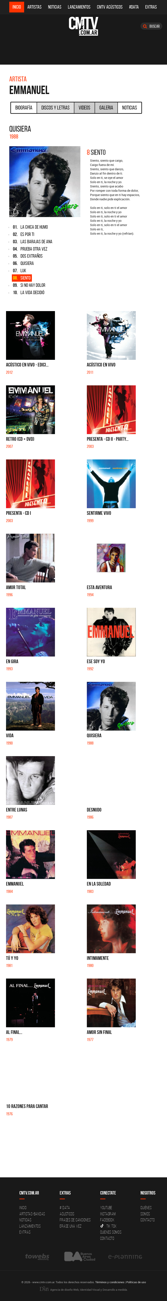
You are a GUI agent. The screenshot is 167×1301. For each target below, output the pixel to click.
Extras (151, 7)
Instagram (108, 1213)
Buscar (151, 26)
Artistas (34, 7)
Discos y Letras (55, 108)
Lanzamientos (79, 7)
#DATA (134, 7)
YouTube (106, 1207)
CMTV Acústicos (110, 7)
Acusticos (67, 1213)
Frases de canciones (75, 1219)
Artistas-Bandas (32, 1213)
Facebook (107, 1219)
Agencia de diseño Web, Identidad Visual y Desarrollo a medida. (84, 1290)
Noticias (54, 7)
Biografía (23, 108)
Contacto (107, 1238)
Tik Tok (108, 1226)
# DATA (65, 1207)
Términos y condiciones (109, 1282)
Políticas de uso (136, 1282)
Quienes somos (111, 1232)
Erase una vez (71, 1226)
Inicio (16, 7)
